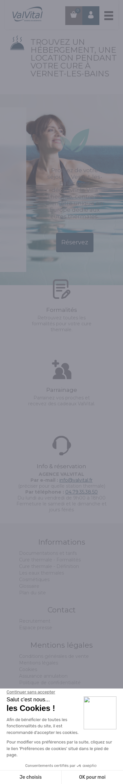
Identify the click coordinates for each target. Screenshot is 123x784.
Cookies (28, 669)
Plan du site (32, 593)
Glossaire (29, 586)
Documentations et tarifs (48, 553)
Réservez (74, 242)
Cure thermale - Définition (49, 566)
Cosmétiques (34, 579)
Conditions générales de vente (54, 656)
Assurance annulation (43, 676)
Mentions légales (38, 663)
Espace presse (35, 628)
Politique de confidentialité (50, 683)
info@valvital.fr (75, 480)
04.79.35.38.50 (81, 492)
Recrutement (35, 621)
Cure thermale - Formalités (50, 560)
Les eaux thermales (41, 573)
